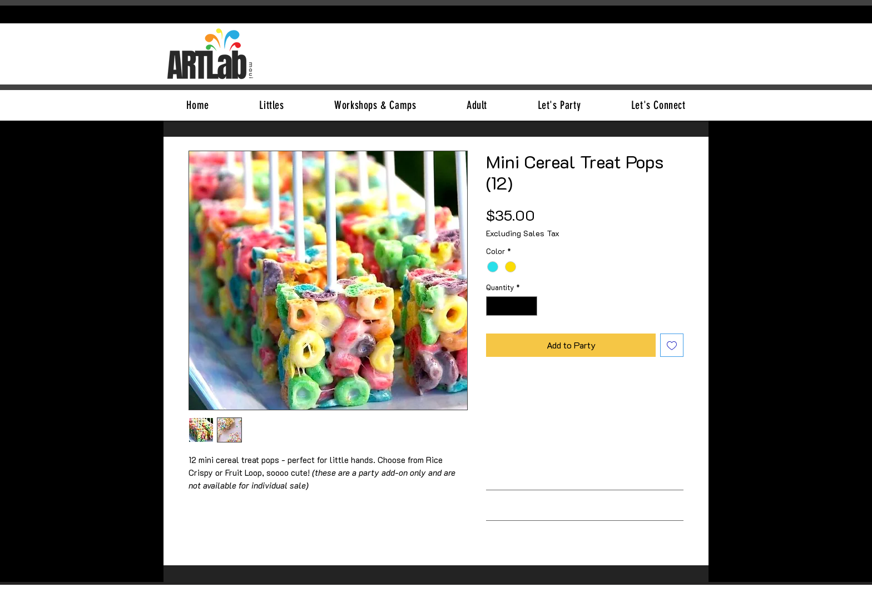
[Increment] (529, 306)
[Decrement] (494, 306)
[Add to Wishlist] (671, 345)
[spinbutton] (512, 306)
